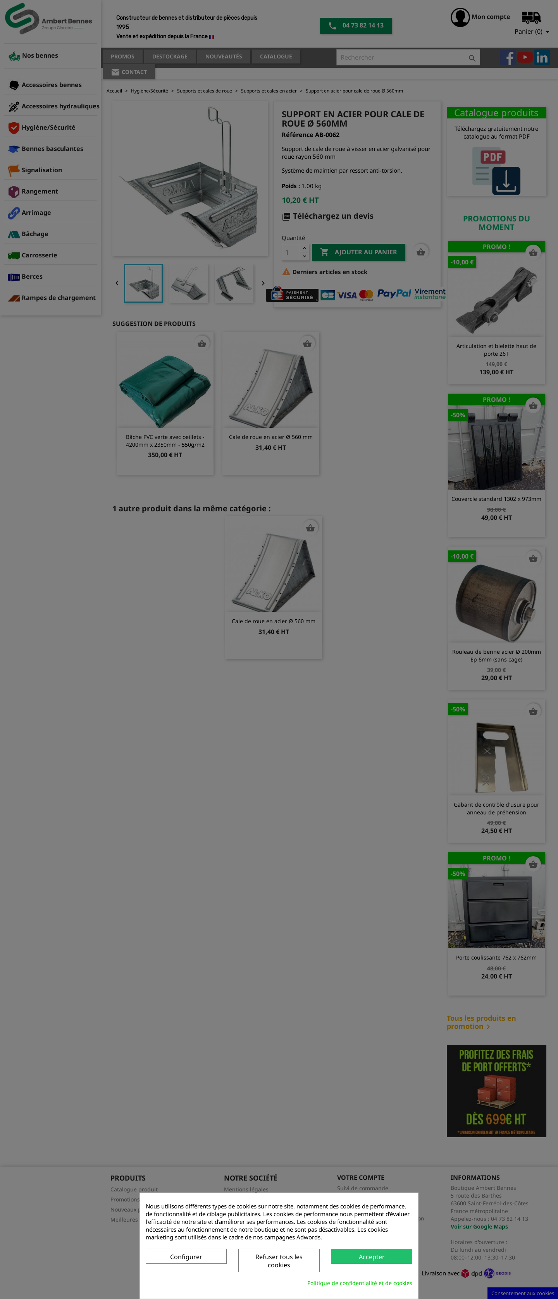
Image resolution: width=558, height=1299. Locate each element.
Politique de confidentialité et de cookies (359, 1283)
